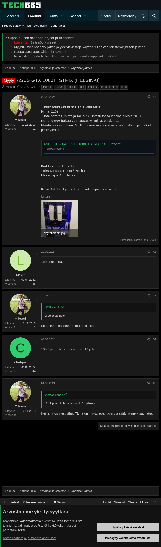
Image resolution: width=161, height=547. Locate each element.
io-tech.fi (13, 16)
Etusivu (145, 502)
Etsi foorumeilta (37, 25)
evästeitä (48, 521)
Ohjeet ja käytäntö (54, 51)
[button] (61, 15)
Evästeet (11, 502)
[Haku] (154, 15)
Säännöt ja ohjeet (43, 42)
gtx (82, 86)
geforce (71, 86)
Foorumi (34, 16)
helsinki (93, 86)
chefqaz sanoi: (53, 395)
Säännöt (119, 502)
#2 (154, 251)
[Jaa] (148, 97)
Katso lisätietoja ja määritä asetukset (29, 538)
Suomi (59, 502)
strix (124, 86)
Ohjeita (132, 502)
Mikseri (10, 86)
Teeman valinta (34, 502)
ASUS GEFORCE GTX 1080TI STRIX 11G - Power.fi (82, 144)
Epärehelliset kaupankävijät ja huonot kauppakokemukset (74, 56)
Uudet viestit (58, 25)
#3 (154, 295)
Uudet (107, 502)
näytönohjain (109, 86)
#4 (154, 339)
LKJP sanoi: (52, 307)
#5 (154, 383)
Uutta (54, 16)
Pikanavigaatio (11, 25)
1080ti (59, 86)
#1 (154, 97)
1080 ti (47, 86)
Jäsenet (75, 16)
